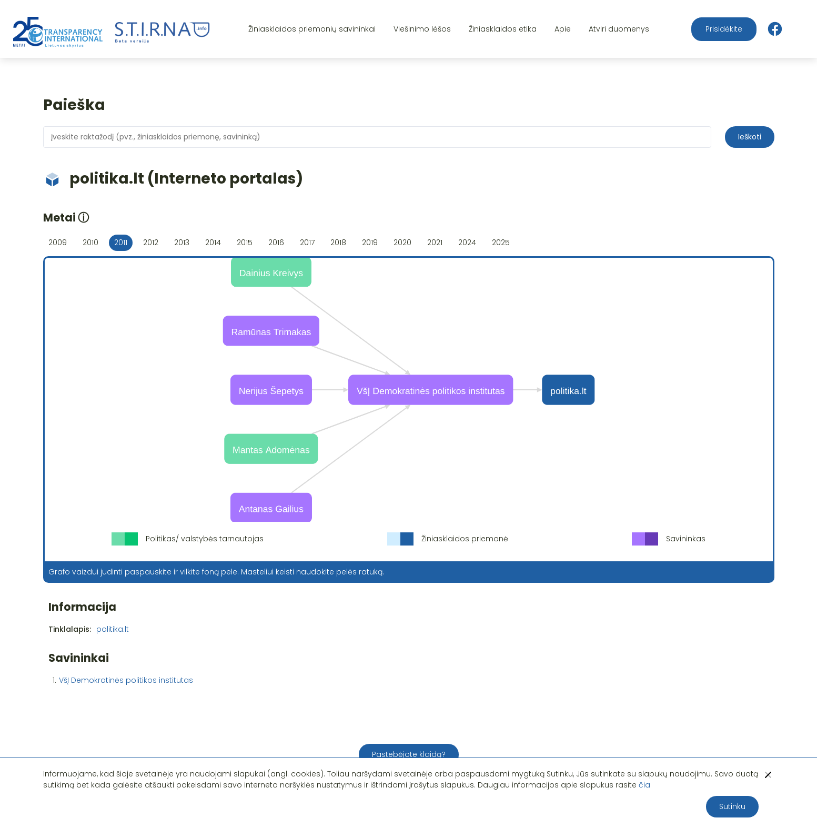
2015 (245, 242)
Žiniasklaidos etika (503, 29)
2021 (434, 242)
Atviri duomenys (619, 29)
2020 (402, 242)
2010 (90, 242)
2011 (120, 242)
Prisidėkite (723, 29)
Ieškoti (749, 137)
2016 (276, 242)
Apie (562, 29)
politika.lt (112, 629)
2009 (57, 242)
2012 (150, 242)
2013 (181, 242)
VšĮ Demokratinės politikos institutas (126, 680)
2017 (307, 242)
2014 (213, 242)
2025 (501, 242)
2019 (370, 242)
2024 (467, 242)
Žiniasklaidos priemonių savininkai (312, 29)
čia (644, 785)
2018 (338, 242)
